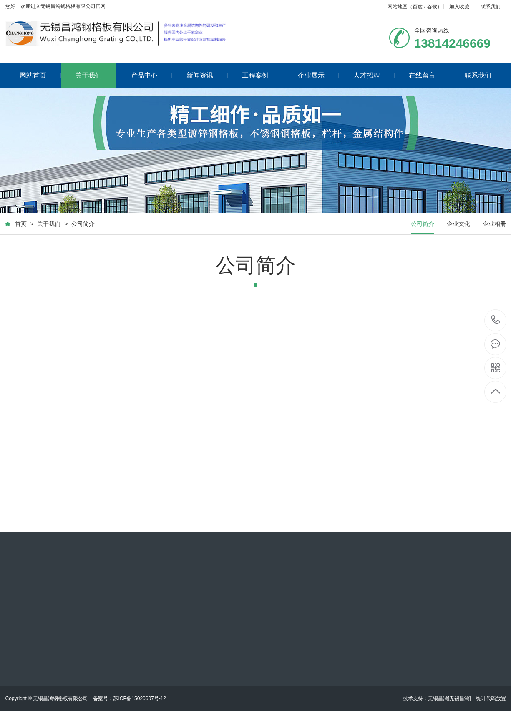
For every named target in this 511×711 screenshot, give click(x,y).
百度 (418, 7)
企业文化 (458, 224)
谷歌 (432, 7)
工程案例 (262, 75)
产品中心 (151, 75)
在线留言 (429, 75)
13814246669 (496, 320)
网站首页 (40, 75)
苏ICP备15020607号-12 (139, 698)
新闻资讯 (207, 75)
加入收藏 (459, 7)
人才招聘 (374, 75)
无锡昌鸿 (438, 698)
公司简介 (83, 224)
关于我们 (88, 75)
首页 (20, 224)
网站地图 (398, 7)
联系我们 (491, 7)
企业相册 (494, 224)
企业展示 (318, 75)
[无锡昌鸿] (459, 698)
